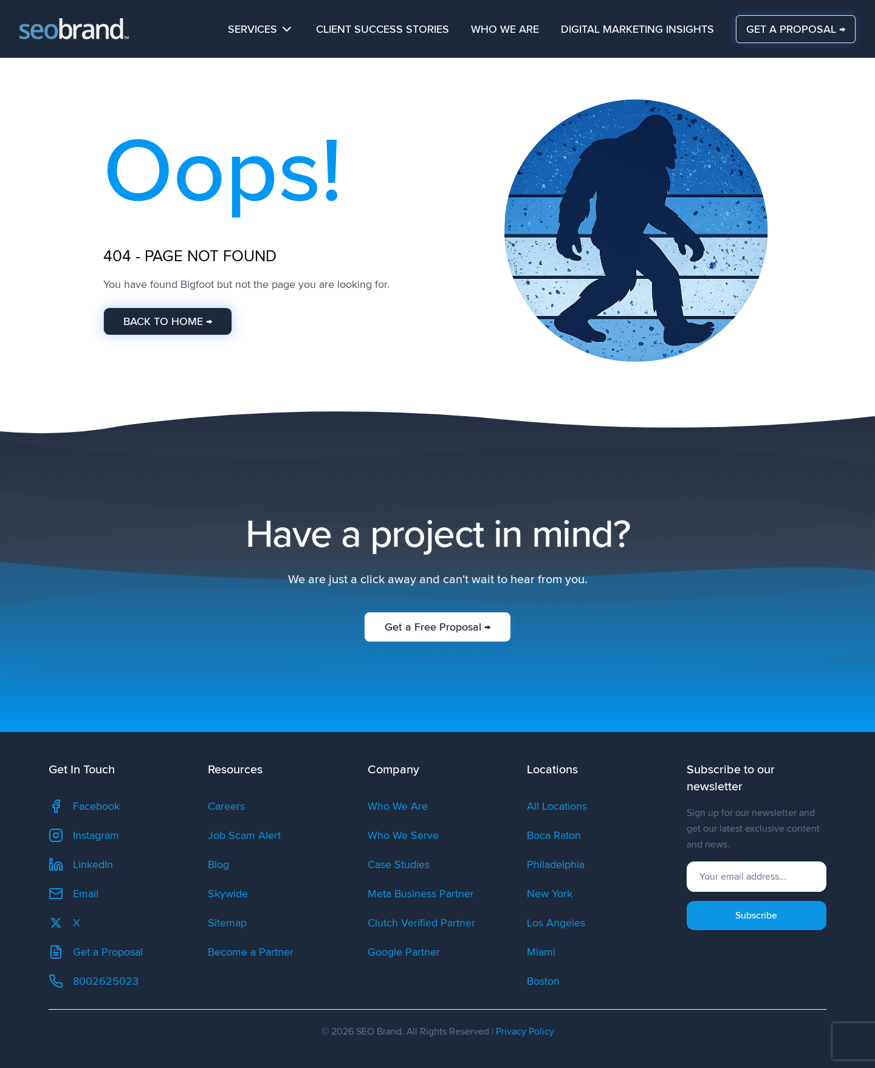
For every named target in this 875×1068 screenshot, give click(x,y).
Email (73, 893)
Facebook (84, 806)
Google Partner (404, 952)
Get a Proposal (96, 952)
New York (549, 893)
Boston (543, 981)
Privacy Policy (525, 1031)
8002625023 (94, 981)
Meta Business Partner (421, 893)
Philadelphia (556, 864)
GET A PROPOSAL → (795, 28)
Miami (541, 952)
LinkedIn (81, 864)
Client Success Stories (382, 29)
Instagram (84, 835)
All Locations (557, 806)
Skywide (228, 893)
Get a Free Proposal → (437, 626)
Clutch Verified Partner (421, 922)
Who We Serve (403, 835)
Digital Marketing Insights (637, 29)
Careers (226, 806)
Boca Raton (554, 835)
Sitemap (227, 922)
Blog (218, 864)
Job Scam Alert (244, 835)
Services (261, 29)
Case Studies (399, 864)
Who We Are (505, 29)
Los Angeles (556, 922)
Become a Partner (250, 952)
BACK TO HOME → (167, 321)
